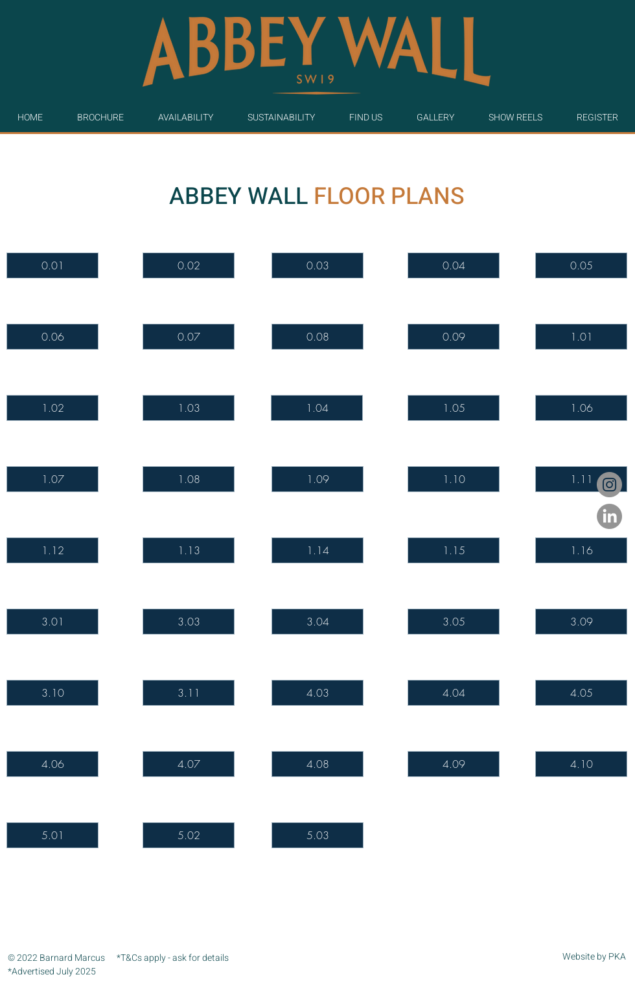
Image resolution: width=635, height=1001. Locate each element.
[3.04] (317, 622)
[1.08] (189, 479)
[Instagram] (609, 484)
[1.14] (317, 550)
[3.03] (189, 622)
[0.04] (454, 265)
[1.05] (454, 408)
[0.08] (317, 337)
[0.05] (581, 265)
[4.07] (189, 764)
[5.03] (317, 835)
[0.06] (52, 337)
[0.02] (189, 265)
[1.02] (52, 408)
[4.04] (454, 693)
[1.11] (581, 479)
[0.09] (454, 337)
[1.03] (189, 408)
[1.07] (52, 479)
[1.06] (581, 408)
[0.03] (317, 265)
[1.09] (317, 479)
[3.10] (52, 693)
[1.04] (317, 408)
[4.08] (317, 764)
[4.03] (317, 693)
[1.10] (454, 479)
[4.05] (581, 693)
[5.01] (52, 835)
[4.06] (52, 764)
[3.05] (454, 622)
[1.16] (581, 550)
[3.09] (581, 622)
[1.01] (581, 337)
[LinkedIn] (609, 516)
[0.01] (52, 265)
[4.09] (454, 764)
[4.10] (581, 764)
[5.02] (189, 835)
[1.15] (454, 550)
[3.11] (189, 693)
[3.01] (52, 622)
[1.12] (52, 550)
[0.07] (189, 337)
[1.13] (189, 550)
